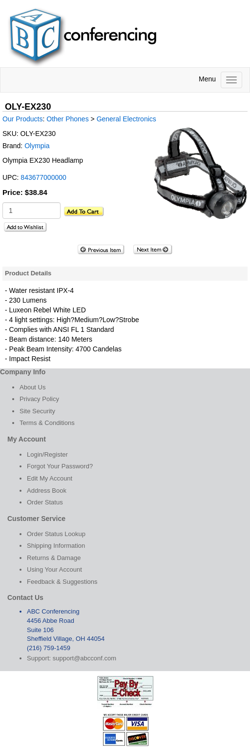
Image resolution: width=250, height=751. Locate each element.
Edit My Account (49, 478)
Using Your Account (54, 569)
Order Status (45, 502)
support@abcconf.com (84, 658)
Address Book (46, 490)
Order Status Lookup (56, 534)
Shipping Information (56, 545)
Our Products (22, 119)
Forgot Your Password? (60, 466)
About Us (32, 387)
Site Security (37, 411)
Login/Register (47, 454)
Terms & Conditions (47, 422)
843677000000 (43, 177)
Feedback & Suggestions (62, 581)
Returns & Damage (54, 557)
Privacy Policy (39, 399)
